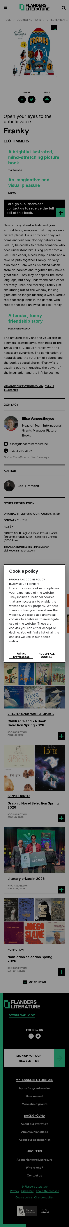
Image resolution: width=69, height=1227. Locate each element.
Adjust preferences (21, 655)
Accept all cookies (47, 655)
